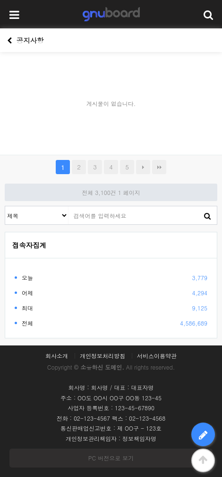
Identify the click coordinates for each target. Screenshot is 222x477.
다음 (143, 167)
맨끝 (159, 167)
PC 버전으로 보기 (111, 458)
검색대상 (5, 206)
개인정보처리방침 (102, 356)
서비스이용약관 (157, 356)
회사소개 (56, 356)
